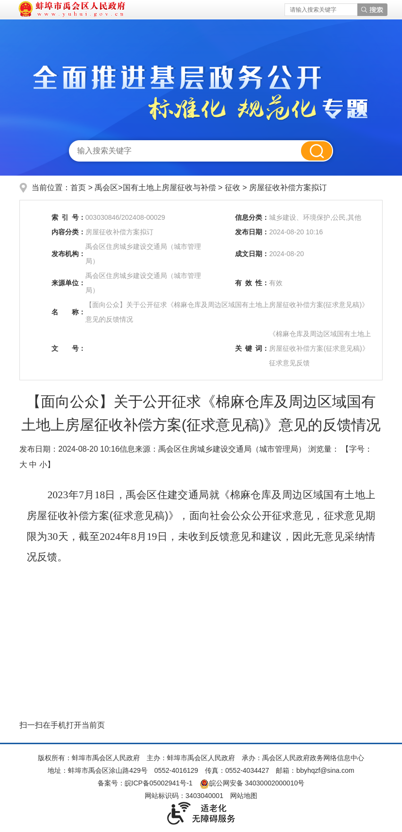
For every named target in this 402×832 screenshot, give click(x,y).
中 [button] (33, 464)
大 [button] (23, 464)
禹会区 (106, 187)
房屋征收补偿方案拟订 (288, 187)
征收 (233, 187)
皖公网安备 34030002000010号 (252, 783)
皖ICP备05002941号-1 (159, 783)
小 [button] (43, 464)
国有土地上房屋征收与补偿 (170, 187)
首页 (78, 187)
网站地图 (243, 795)
